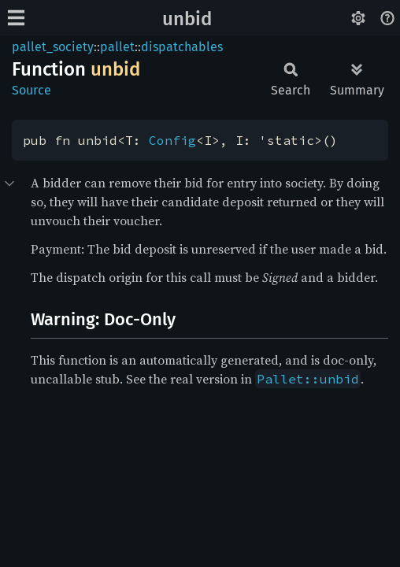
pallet (117, 46)
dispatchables (182, 46)
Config (172, 140)
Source (31, 90)
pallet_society (53, 46)
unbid (187, 19)
